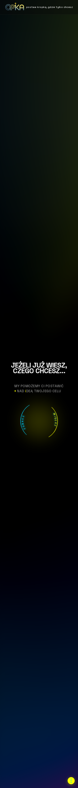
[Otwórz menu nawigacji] (71, 780)
